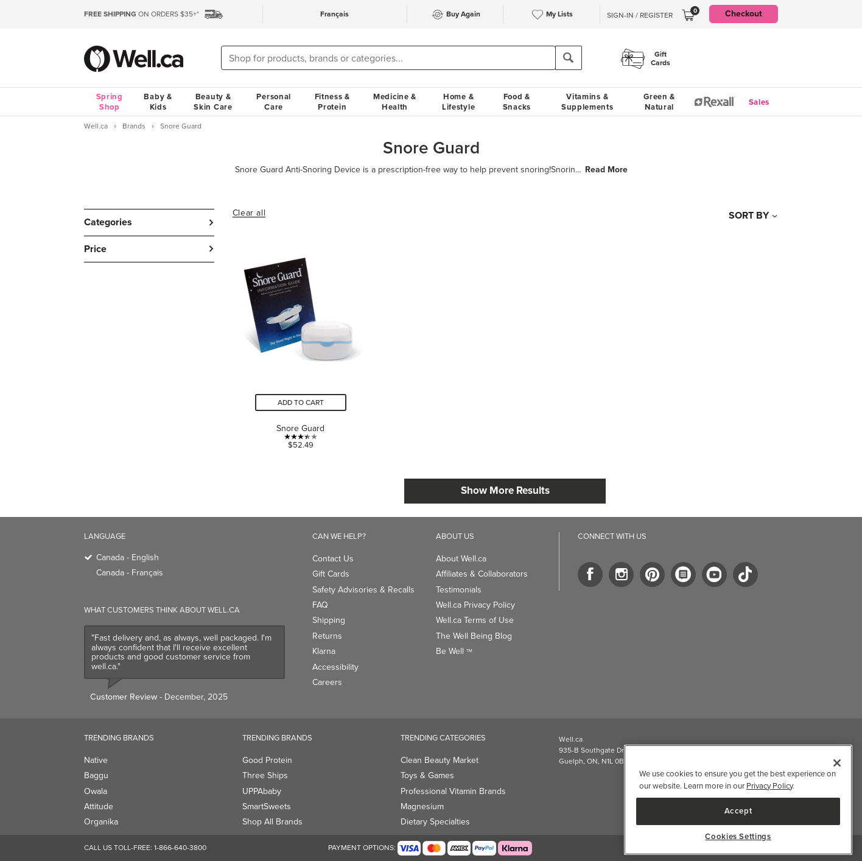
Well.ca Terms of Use (475, 620)
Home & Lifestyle (458, 101)
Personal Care (273, 101)
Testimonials (459, 589)
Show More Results (505, 490)
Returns (327, 636)
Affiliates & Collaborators (482, 574)
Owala (95, 791)
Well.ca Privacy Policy (475, 605)
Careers (327, 682)
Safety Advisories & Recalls (363, 589)
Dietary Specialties (435, 821)
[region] (738, 800)
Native (96, 760)
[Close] (837, 763)
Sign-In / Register (640, 15)
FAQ (320, 605)
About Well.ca (461, 558)
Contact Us (333, 558)
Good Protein (267, 760)
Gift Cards (330, 574)
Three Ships (265, 775)
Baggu (96, 775)
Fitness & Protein (332, 101)
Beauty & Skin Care (213, 101)
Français (334, 14)
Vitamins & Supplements (587, 101)
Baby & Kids (158, 101)
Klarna (323, 651)
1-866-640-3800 (180, 847)
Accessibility (335, 667)
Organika (101, 821)
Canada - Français (129, 572)
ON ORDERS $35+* (141, 14)
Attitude (98, 806)
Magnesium (422, 806)
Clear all (249, 213)
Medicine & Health (394, 101)
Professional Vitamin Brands (453, 791)
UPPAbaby (261, 791)
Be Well (454, 651)
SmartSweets (266, 806)
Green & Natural (659, 101)
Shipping (328, 620)
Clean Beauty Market (439, 760)
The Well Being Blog (474, 636)
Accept (738, 811)
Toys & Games (427, 775)
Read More (606, 170)
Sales (759, 102)
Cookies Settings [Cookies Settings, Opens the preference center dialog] (738, 836)
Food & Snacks (517, 101)
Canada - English (127, 557)
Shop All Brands (272, 821)
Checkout (743, 13)
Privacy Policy (769, 786)
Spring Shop (109, 101)
